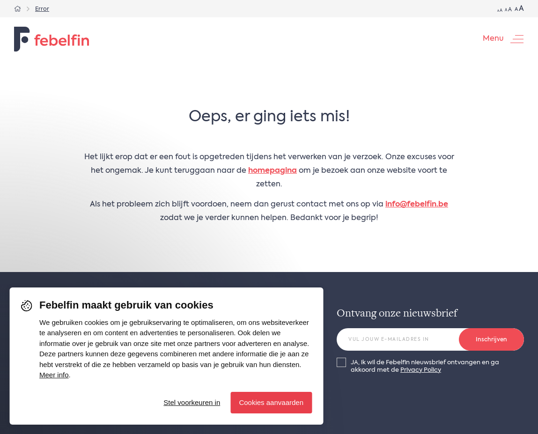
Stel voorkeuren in (191, 402)
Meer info (54, 375)
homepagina (272, 171)
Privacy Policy (420, 370)
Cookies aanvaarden (271, 402)
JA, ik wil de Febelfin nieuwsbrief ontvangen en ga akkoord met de (425, 366)
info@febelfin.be (416, 204)
